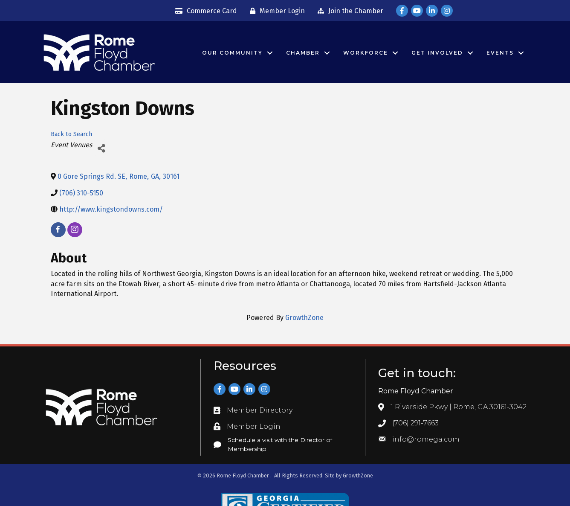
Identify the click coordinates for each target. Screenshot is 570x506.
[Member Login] (275, 11)
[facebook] (58, 229)
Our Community (232, 52)
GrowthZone (304, 318)
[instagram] (74, 229)
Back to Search (71, 134)
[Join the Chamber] (348, 11)
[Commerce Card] (204, 11)
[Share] (101, 148)
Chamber (303, 52)
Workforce (365, 52)
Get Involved (437, 52)
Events (500, 52)
